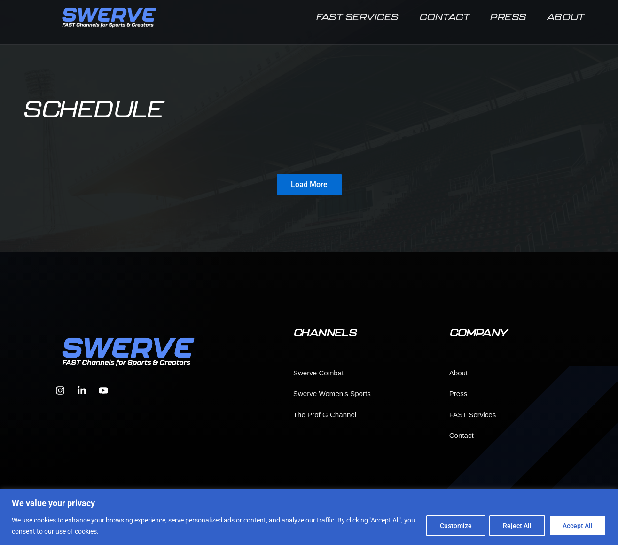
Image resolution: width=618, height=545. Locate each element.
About (566, 19)
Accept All (578, 525)
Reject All (517, 525)
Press (508, 19)
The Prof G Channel (324, 415)
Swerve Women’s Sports (332, 393)
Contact (444, 19)
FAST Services (357, 19)
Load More (309, 184)
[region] (309, 517)
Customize (456, 525)
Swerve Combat (318, 373)
